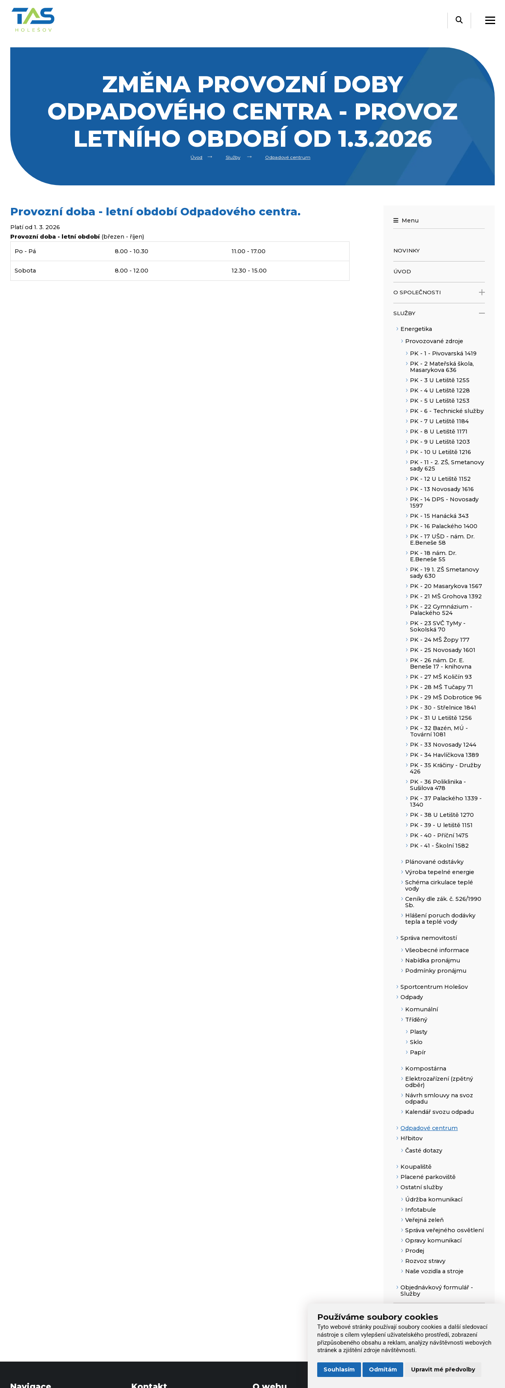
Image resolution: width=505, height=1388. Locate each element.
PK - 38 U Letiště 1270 (442, 815)
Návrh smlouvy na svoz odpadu (439, 1098)
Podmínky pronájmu (435, 971)
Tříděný (416, 1019)
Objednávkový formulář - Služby (436, 1290)
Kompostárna (425, 1068)
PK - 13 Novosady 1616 (442, 489)
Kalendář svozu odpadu (439, 1112)
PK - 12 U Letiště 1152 (440, 479)
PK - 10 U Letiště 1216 (440, 452)
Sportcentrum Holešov (434, 987)
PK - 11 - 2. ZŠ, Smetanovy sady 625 (447, 465)
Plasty (418, 1032)
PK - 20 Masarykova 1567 (446, 586)
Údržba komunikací (433, 1199)
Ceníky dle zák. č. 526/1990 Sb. (443, 902)
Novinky (406, 250)
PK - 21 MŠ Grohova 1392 (446, 596)
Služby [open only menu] (438, 313)
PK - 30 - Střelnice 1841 (443, 707)
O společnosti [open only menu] (438, 292)
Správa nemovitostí (428, 938)
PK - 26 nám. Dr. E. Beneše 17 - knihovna (440, 663)
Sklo (416, 1042)
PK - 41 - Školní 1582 (439, 846)
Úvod (188, 157)
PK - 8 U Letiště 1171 (439, 431)
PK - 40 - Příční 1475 (439, 835)
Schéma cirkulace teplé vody (439, 885)
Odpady (411, 997)
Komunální (421, 1009)
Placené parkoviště (428, 1177)
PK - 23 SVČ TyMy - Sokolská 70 (438, 626)
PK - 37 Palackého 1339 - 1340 (446, 801)
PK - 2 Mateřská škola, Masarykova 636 (442, 367)
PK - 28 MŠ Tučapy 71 (441, 687)
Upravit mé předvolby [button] (443, 1369)
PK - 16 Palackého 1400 (443, 526)
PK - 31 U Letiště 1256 (441, 718)
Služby (229, 157)
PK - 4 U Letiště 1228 (440, 390)
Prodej (414, 1251)
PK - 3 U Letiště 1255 (439, 380)
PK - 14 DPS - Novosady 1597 (444, 502)
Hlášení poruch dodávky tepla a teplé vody (440, 918)
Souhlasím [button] (339, 1369)
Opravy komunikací (433, 1240)
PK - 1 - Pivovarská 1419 (443, 353)
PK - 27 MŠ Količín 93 (441, 677)
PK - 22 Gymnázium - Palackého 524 (441, 609)
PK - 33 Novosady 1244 (443, 745)
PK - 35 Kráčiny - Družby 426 (445, 768)
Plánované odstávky (434, 862)
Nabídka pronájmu (432, 960)
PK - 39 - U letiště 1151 (441, 825)
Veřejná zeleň (424, 1220)
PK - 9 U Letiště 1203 (440, 442)
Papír (418, 1052)
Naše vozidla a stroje (434, 1271)
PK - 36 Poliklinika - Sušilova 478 (438, 785)
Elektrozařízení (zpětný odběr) (439, 1082)
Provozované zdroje (434, 341)
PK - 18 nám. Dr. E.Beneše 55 (433, 556)
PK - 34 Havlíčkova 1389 (444, 755)
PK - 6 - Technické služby (447, 411)
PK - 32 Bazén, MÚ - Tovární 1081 (439, 731)
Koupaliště (416, 1167)
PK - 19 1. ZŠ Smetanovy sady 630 (444, 572)
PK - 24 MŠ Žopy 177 (439, 640)
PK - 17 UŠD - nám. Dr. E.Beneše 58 (442, 539)
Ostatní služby (421, 1187)
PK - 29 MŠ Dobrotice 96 (446, 697)
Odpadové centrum (292, 157)
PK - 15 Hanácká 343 (439, 516)
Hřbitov (411, 1138)
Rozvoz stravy (425, 1261)
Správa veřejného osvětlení (444, 1230)
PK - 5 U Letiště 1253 (439, 401)
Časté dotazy (423, 1150)
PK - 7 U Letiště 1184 (439, 421)
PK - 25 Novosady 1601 (442, 650)
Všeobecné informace (437, 950)
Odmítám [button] (383, 1369)
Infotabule (420, 1210)
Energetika (416, 329)
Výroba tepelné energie (439, 872)
